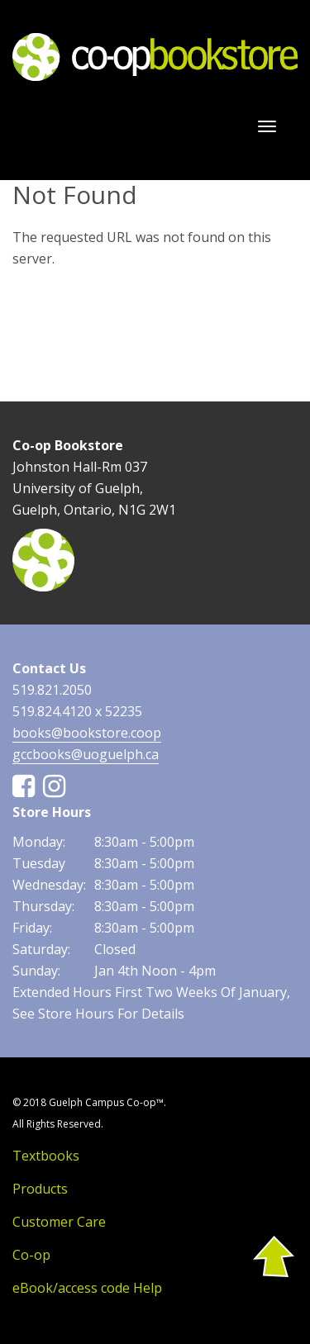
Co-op (31, 1255)
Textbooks (45, 1156)
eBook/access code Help (87, 1288)
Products (40, 1189)
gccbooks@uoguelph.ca (85, 754)
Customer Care (59, 1222)
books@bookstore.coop (86, 733)
